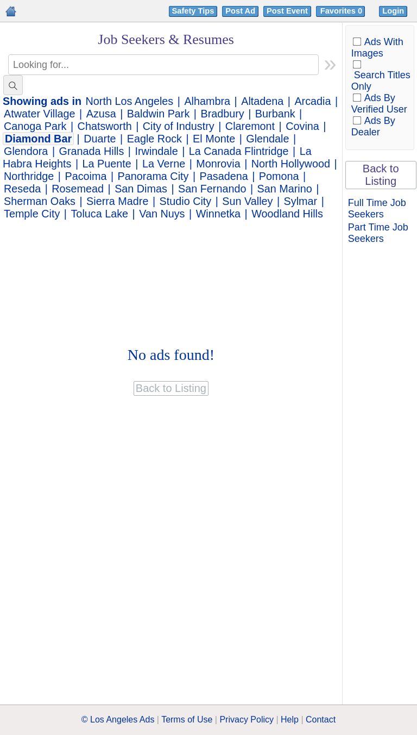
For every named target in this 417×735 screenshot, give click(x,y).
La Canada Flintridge (239, 151)
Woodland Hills (287, 214)
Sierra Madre (117, 201)
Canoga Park (35, 126)
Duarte (100, 139)
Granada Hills (91, 151)
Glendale (267, 139)
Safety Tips (193, 11)
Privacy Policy (246, 719)
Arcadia (312, 101)
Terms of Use (186, 719)
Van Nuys (162, 214)
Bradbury (222, 114)
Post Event (287, 11)
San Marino (284, 189)
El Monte (214, 139)
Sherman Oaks (39, 201)
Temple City (32, 214)
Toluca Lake (99, 214)
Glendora (26, 151)
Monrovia (218, 164)
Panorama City (153, 176)
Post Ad (240, 11)
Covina (302, 126)
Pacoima (86, 176)
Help (290, 719)
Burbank (275, 114)
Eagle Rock (154, 139)
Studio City (186, 201)
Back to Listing (381, 175)
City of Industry (178, 126)
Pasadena (224, 176)
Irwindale (156, 151)
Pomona (279, 176)
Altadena (262, 101)
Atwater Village (39, 114)
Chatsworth (105, 126)
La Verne (163, 164)
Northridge (29, 176)
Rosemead (78, 189)
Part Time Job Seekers (378, 233)
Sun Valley (247, 201)
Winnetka (218, 214)
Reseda (22, 189)
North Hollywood (290, 164)
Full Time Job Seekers (377, 208)
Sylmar (301, 201)
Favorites (342, 11)
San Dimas (141, 189)
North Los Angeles (130, 101)
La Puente (107, 164)
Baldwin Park (158, 114)
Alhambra (207, 101)
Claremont (250, 126)
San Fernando (212, 189)
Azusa (101, 114)
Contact (321, 719)
